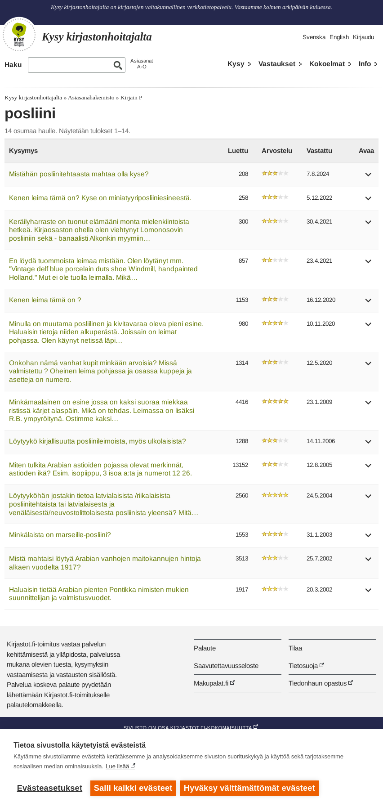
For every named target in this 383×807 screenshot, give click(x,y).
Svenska (314, 37)
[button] (368, 177)
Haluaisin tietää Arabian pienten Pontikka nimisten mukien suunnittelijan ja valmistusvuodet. (99, 594)
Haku (13, 64)
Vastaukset (276, 63)
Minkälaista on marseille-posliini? (60, 534)
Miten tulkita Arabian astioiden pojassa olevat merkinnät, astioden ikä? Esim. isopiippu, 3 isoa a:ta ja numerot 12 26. (100, 469)
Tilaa (295, 648)
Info (365, 63)
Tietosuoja (303, 665)
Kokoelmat (327, 63)
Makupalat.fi (211, 683)
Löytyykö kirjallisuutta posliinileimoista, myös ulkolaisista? (97, 441)
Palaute (205, 648)
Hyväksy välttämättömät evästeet (249, 788)
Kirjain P (131, 97)
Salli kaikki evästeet (133, 788)
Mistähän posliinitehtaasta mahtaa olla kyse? (79, 174)
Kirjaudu (363, 37)
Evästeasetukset (49, 788)
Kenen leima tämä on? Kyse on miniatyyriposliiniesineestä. (100, 198)
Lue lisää (117, 766)
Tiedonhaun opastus (318, 683)
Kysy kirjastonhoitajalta (33, 97)
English (339, 37)
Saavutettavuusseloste (226, 665)
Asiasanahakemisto (91, 97)
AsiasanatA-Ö (141, 63)
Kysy (236, 63)
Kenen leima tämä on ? (45, 300)
